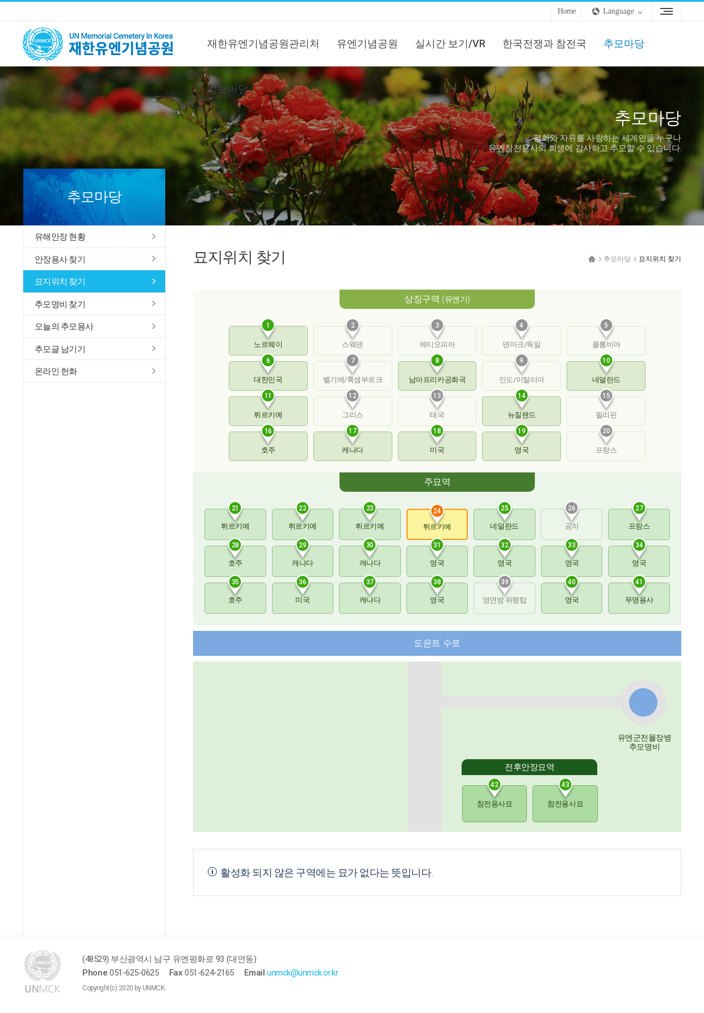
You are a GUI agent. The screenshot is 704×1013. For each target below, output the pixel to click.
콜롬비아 (606, 337)
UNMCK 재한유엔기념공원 (108, 43)
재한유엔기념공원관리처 (263, 43)
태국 (437, 407)
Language (618, 11)
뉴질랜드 (522, 407)
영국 (521, 443)
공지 (571, 519)
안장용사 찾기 (60, 259)
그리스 (352, 407)
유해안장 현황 (60, 237)
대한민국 (268, 372)
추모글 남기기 (60, 349)
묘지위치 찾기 (60, 282)
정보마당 (227, 89)
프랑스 (606, 443)
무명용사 (639, 593)
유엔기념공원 (367, 43)
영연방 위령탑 (505, 593)
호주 (267, 443)
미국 (437, 443)
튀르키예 (268, 407)
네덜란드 (606, 372)
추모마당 (624, 43)
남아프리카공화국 (437, 372)
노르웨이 (268, 337)
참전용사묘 (495, 796)
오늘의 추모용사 (64, 326)
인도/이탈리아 (521, 372)
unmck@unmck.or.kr (302, 973)
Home (567, 11)
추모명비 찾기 (60, 304)
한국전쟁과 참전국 (544, 43)
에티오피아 (437, 337)
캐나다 (352, 443)
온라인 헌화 (56, 371)
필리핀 (606, 407)
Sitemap (666, 11)
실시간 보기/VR (450, 43)
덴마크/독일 (521, 337)
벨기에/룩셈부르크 (353, 372)
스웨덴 (352, 337)
